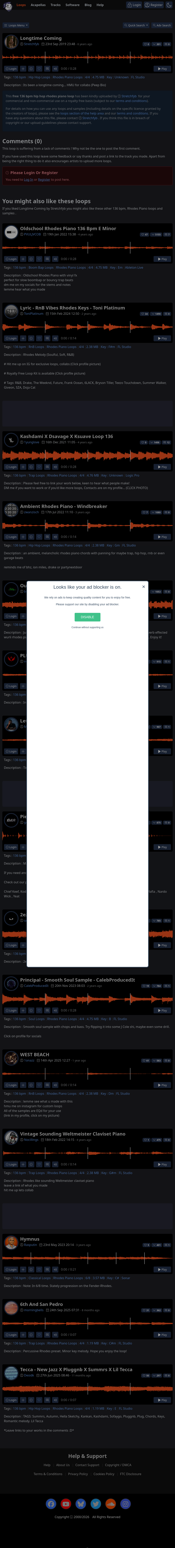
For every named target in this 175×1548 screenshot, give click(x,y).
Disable (87, 617)
